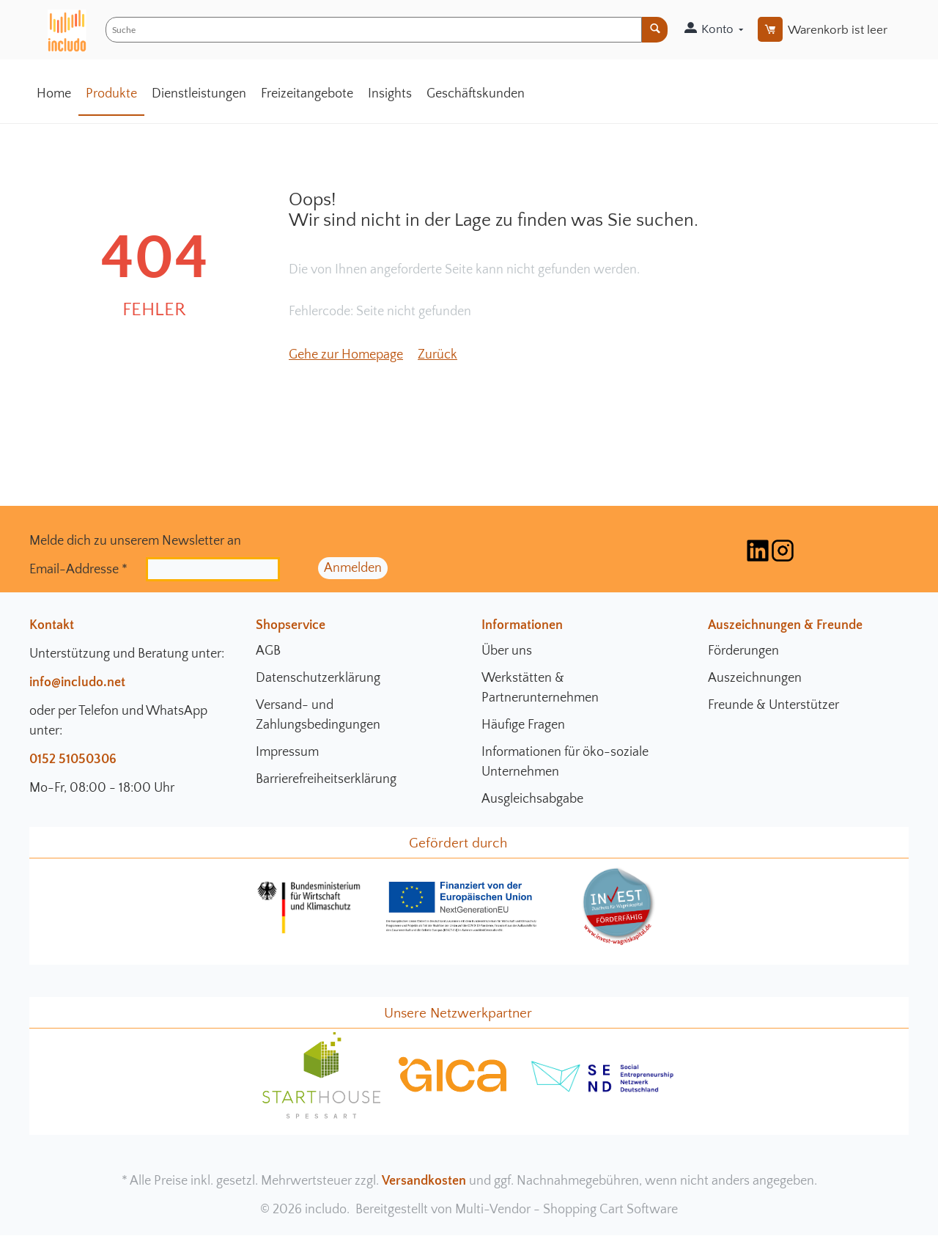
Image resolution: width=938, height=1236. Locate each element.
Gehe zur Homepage (346, 354)
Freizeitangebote (307, 94)
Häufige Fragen (523, 725)
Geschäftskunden (475, 94)
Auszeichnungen (755, 678)
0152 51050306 (73, 759)
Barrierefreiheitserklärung (326, 779)
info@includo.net (77, 682)
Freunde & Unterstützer (773, 705)
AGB (268, 651)
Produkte (111, 94)
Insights (390, 94)
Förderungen (743, 651)
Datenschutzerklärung (318, 678)
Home (54, 94)
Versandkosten (424, 1181)
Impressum (287, 752)
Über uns (506, 651)
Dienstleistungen (199, 94)
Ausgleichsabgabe (532, 799)
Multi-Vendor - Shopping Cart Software (566, 1209)
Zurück (437, 354)
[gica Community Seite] (453, 1090)
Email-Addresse (78, 569)
